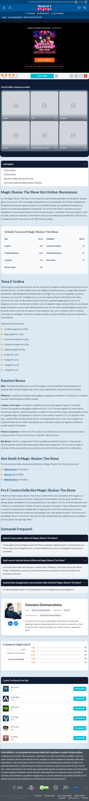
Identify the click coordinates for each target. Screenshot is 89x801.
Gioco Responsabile (64, 796)
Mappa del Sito (79, 796)
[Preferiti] (79, 7)
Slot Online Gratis (15, 17)
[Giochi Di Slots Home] (45, 8)
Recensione (80, 689)
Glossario (62, 798)
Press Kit (85, 798)
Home (4, 17)
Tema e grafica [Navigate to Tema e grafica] (10, 170)
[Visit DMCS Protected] (44, 787)
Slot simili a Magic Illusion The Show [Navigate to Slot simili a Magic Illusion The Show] (18, 178)
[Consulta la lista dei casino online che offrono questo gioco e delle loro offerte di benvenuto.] (56, 76)
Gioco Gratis (44, 60)
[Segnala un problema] (85, 76)
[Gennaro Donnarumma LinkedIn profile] (10, 623)
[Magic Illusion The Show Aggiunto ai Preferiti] (81, 76)
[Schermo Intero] (71, 76)
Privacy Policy (50, 796)
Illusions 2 (8, 474)
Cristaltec (57, 28)
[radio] (2, 75)
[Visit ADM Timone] (31, 787)
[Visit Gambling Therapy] (85, 787)
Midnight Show (11, 479)
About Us (38, 796)
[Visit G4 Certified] (76, 787)
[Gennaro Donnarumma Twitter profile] (16, 623)
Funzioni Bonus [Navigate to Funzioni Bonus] (10, 174)
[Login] (9, 7)
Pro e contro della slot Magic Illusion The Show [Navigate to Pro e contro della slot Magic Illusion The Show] (23, 183)
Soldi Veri (42, 76)
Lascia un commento (16, 659)
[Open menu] (4, 7)
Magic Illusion (10, 469)
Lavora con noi (73, 798)
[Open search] (85, 7)
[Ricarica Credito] (76, 76)
